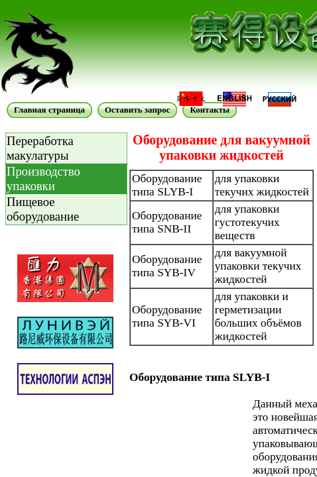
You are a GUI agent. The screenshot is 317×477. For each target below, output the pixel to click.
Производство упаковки (43, 178)
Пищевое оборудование (43, 209)
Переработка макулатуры (40, 148)
